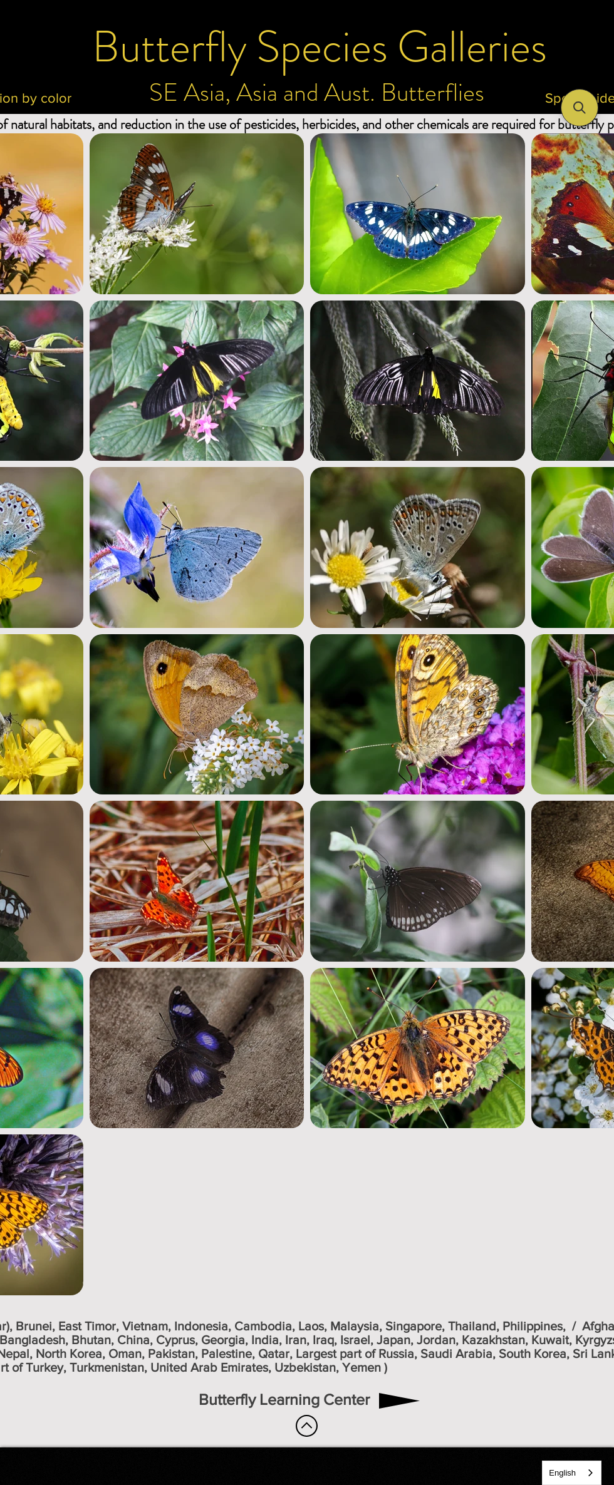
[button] (579, 107)
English (562, 1472)
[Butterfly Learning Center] (284, 1399)
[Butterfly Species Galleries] (319, 47)
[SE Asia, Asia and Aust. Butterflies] (316, 92)
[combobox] (571, 1473)
